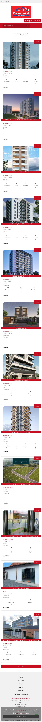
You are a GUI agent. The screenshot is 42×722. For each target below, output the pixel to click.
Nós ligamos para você (32, 21)
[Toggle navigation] (34, 25)
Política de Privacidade (23, 713)
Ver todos (21, 666)
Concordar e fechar (21, 716)
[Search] (16, 26)
